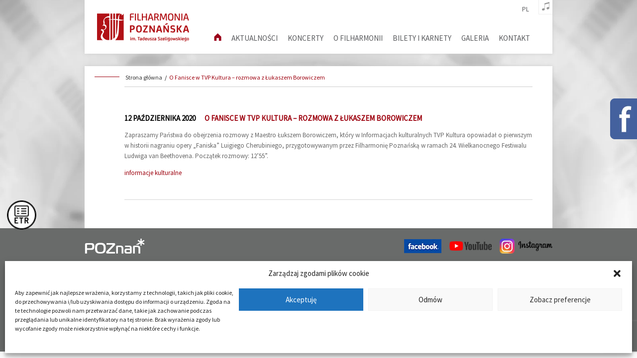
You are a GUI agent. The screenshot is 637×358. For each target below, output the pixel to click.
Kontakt (514, 38)
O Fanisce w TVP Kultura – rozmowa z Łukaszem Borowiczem (247, 77)
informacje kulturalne (153, 173)
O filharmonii (358, 38)
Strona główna (143, 77)
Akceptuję (301, 299)
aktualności (254, 38)
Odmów (430, 299)
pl (525, 9)
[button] (617, 273)
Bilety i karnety (422, 38)
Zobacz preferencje (560, 299)
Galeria (475, 38)
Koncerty (305, 38)
